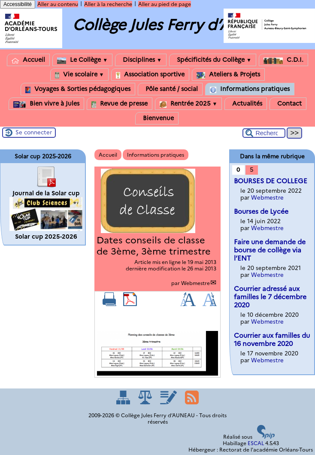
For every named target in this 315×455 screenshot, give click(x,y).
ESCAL (256, 443)
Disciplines (141, 60)
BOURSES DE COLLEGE (270, 181)
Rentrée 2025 (189, 104)
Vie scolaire (79, 74)
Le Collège (82, 60)
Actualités (245, 104)
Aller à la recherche (108, 4)
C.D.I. (283, 60)
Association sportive (150, 74)
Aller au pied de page (164, 4)
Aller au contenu (57, 4)
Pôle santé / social (170, 89)
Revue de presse (119, 104)
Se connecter (33, 132)
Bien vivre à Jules (46, 104)
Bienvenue (157, 118)
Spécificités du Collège (212, 60)
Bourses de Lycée (261, 211)
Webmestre (195, 283)
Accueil (28, 60)
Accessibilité (17, 4)
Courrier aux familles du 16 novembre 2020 (272, 339)
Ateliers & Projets (228, 74)
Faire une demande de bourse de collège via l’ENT (270, 250)
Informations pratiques (250, 89)
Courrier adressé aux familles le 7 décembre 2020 (270, 297)
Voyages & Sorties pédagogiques (77, 89)
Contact (288, 104)
